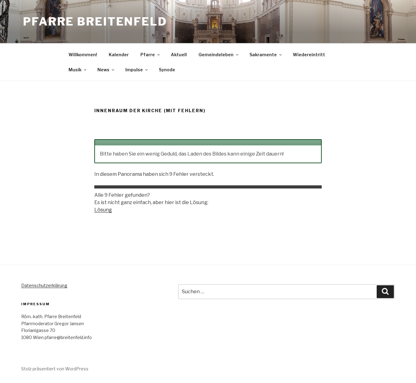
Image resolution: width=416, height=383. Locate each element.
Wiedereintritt (309, 54)
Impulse (137, 69)
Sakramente (266, 54)
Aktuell (179, 54)
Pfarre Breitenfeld (95, 21)
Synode (167, 69)
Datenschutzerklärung (44, 285)
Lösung (103, 210)
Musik (78, 69)
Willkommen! (83, 54)
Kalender (119, 54)
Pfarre (150, 54)
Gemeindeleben (218, 54)
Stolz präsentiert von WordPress (54, 368)
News (106, 69)
